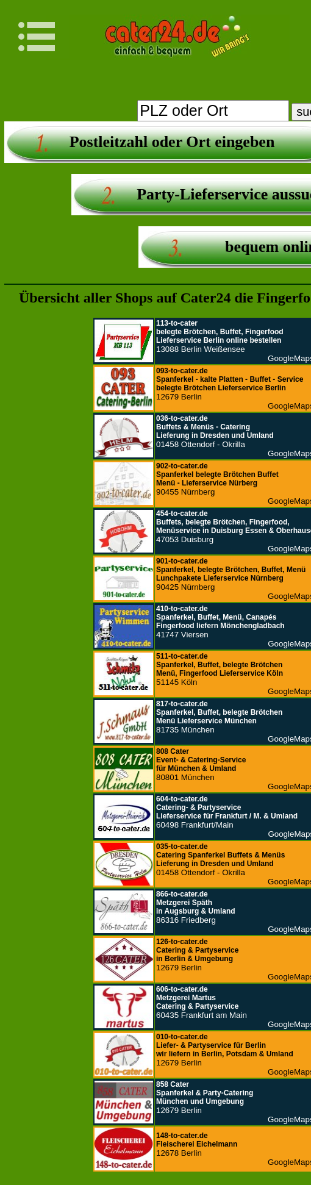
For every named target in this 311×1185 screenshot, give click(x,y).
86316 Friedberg (195, 907)
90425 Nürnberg (231, 574)
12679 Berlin (229, 384)
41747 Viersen (220, 621)
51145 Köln (219, 669)
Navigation (44, 37)
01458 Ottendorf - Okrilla (215, 431)
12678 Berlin (196, 1144)
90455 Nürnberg (217, 479)
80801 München (201, 764)
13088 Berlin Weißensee (220, 336)
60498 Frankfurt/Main (227, 812)
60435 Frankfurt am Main (201, 1002)
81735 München (219, 717)
